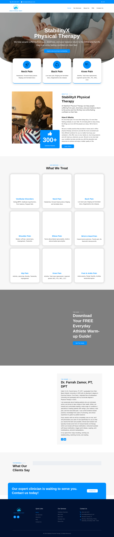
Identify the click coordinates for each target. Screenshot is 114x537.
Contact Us (100, 8)
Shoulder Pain (26, 241)
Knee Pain (58, 281)
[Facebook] (103, 1)
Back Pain (90, 201)
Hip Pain (26, 281)
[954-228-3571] (15, 1)
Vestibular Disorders (26, 201)
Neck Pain (58, 201)
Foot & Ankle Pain (91, 281)
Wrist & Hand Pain (91, 241)
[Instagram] (101, 1)
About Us (86, 8)
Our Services (77, 8)
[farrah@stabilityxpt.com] (28, 1)
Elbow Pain (59, 241)
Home (69, 8)
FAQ (93, 8)
